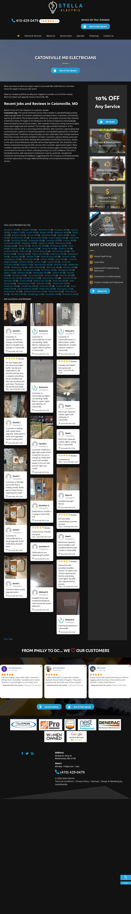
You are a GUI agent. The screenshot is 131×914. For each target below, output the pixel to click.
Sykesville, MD (42, 283)
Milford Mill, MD (35, 267)
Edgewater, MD (28, 243)
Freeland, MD (9, 251)
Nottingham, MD (65, 270)
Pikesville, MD (65, 275)
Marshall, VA (59, 264)
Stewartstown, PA (24, 283)
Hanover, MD (16, 256)
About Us (50, 35)
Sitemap (95, 781)
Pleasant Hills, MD (11, 278)
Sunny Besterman (15, 668)
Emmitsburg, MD (57, 246)
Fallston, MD (16, 248)
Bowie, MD (62, 235)
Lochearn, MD (24, 262)
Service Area (66, 35)
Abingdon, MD (27, 230)
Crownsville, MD (10, 243)
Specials (80, 35)
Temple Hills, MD (28, 286)
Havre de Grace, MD (49, 256)
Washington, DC (64, 289)
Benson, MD (32, 235)
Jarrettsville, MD (29, 259)
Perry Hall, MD (34, 275)
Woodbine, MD (17, 294)
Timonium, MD (45, 286)
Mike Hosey (101, 668)
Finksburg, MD (32, 248)
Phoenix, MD (50, 275)
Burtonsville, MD (38, 238)
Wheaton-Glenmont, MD (34, 291)
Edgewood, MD (44, 243)
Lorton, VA (38, 262)
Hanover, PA (31, 256)
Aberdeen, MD (10, 230)
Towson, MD (61, 286)
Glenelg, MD (23, 254)
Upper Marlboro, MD (26, 289)
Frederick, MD (64, 248)
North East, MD (47, 270)
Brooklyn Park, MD (19, 238)
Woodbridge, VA (34, 294)
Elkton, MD (23, 246)
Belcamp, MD (17, 235)
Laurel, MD (59, 259)
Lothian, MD (52, 262)
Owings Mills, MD (40, 272)
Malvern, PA (26, 264)
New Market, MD (30, 270)
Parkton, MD (57, 272)
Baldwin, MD (45, 232)
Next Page (8, 639)
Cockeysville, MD (35, 240)
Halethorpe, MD (57, 254)
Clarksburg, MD (17, 240)
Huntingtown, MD (11, 259)
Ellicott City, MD (38, 246)
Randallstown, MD (30, 278)
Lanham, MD (45, 259)
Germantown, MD (59, 251)
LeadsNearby (61, 784)
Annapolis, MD (61, 230)
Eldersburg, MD (61, 243)
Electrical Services (33, 35)
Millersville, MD (52, 267)
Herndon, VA (67, 256)
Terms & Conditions (64, 781)
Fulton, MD (24, 251)
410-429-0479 (27, 20)
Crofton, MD (68, 240)
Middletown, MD (18, 267)
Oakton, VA (8, 272)
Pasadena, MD (18, 275)
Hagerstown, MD (39, 254)
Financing (93, 35)
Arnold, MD (31, 232)
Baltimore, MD (60, 232)
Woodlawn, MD (52, 294)
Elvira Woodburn (59, 668)
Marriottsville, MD (42, 264)
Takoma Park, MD (59, 283)
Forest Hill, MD (48, 248)
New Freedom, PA (11, 270)
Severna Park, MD (40, 281)
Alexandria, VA (44, 230)
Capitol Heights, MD (57, 238)
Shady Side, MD (58, 281)
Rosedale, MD (10, 281)
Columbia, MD (52, 240)
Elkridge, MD (9, 246)
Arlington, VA (16, 232)
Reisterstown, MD (50, 278)
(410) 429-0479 (70, 772)
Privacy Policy (82, 781)
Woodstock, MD (69, 294)
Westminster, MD (11, 291)
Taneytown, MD (10, 286)
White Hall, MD (55, 291)
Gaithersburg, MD (40, 251)
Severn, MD (24, 281)
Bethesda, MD (47, 235)
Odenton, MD (23, 272)
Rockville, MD (68, 278)
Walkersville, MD (46, 289)
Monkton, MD (69, 267)
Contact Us (108, 35)
